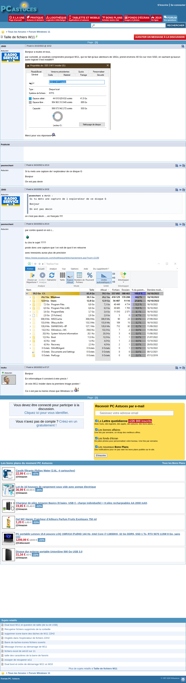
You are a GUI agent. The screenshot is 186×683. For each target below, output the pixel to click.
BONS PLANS (112, 18)
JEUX (156, 18)
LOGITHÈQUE (56, 18)
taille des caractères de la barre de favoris (26, 655)
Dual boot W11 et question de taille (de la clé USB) (31, 624)
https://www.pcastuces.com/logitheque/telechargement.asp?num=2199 (62, 257)
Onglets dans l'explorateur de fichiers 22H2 (27, 638)
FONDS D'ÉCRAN (137, 18)
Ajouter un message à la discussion (160, 37)
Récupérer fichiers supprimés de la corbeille (27, 629)
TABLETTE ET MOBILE (84, 18)
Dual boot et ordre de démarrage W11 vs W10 (29, 664)
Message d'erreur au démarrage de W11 (26, 646)
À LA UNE (17, 18)
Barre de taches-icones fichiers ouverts (25, 642)
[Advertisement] (93, 592)
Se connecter (178, 5)
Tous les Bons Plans (173, 463)
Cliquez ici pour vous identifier (46, 413)
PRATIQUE (35, 18)
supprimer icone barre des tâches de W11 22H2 (30, 633)
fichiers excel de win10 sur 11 (20, 651)
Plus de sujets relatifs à (93, 668)
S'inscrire (162, 5)
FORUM (170, 18)
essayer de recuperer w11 (18, 659)
